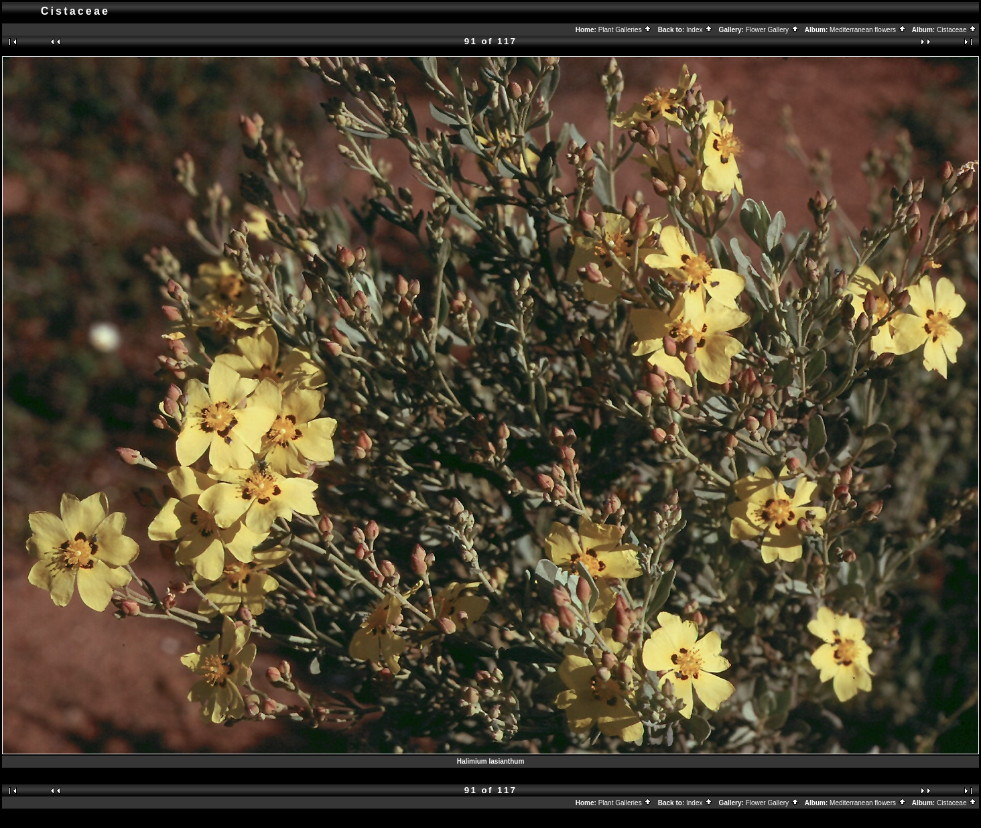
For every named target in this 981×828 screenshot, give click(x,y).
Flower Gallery (772, 29)
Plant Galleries (625, 29)
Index (699, 29)
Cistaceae (957, 29)
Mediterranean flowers (868, 29)
